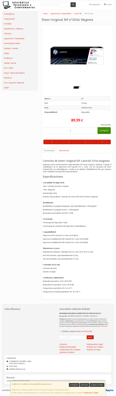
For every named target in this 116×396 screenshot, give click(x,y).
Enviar (90, 337)
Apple (6, 88)
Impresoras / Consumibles (14, 38)
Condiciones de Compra (69, 350)
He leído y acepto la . (77, 331)
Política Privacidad (67, 347)
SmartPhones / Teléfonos (13, 29)
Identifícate (94, 4)
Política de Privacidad (101, 326)
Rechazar (84, 385)
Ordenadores (9, 14)
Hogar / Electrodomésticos (14, 73)
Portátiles (7, 24)
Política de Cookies (91, 393)
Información (64, 150)
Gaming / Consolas (11, 48)
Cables (6, 53)
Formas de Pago (93, 350)
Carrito (108, 4)
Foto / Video (8, 68)
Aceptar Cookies (97, 385)
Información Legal (95, 344)
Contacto (63, 344)
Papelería (8, 78)
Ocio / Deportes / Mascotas (14, 83)
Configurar (74, 385)
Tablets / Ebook (10, 63)
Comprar (104, 130)
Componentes (9, 19)
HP (82, 99)
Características (49, 150)
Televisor (7, 34)
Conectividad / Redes (12, 43)
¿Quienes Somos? (67, 352)
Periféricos (8, 58)
